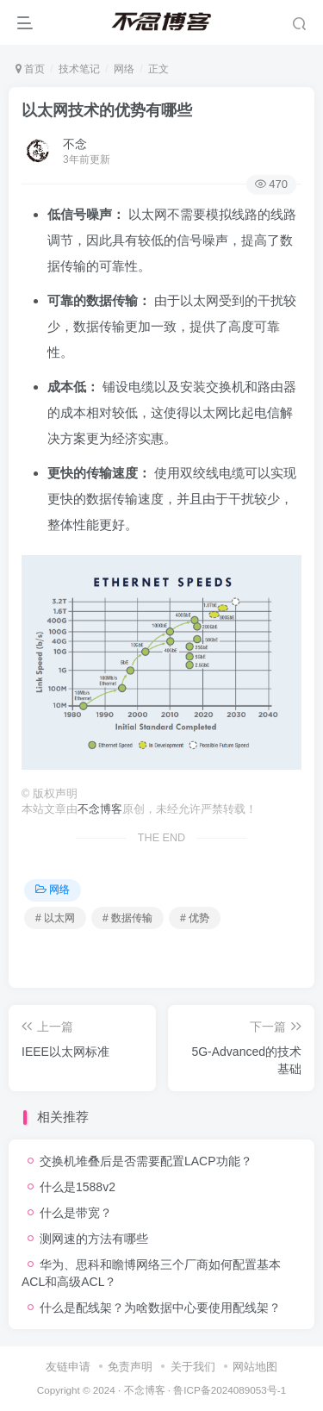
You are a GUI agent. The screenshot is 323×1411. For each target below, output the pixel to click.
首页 (30, 69)
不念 (75, 144)
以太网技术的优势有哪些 (107, 110)
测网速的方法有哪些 (94, 1239)
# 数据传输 (127, 918)
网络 (124, 69)
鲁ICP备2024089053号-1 (229, 1389)
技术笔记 (79, 69)
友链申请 (68, 1366)
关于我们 (193, 1366)
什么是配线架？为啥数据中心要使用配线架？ (160, 1307)
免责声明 (130, 1366)
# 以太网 (55, 918)
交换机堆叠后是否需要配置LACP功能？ (146, 1161)
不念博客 (100, 809)
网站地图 (255, 1366)
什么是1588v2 (77, 1187)
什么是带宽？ (76, 1213)
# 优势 (194, 918)
